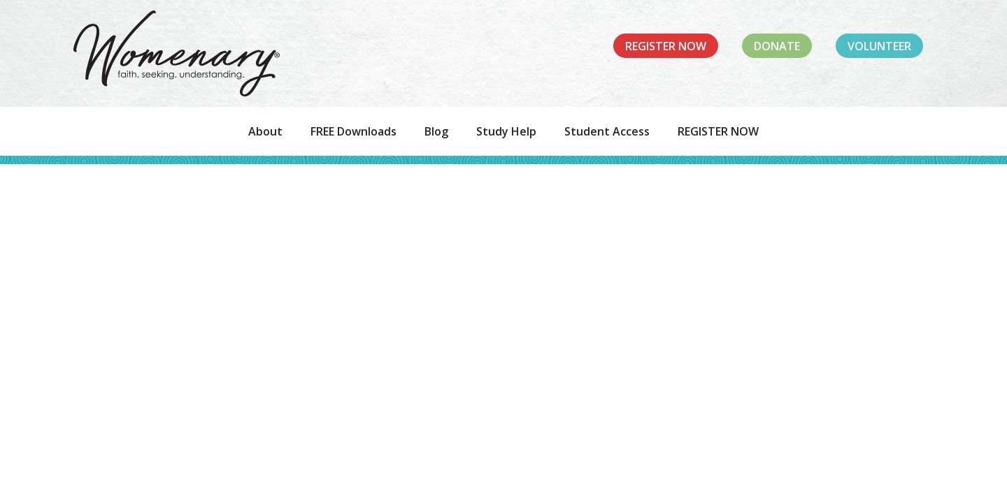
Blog (436, 131)
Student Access (607, 131)
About (265, 131)
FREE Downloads (353, 131)
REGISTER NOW (718, 131)
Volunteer (879, 46)
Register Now (665, 46)
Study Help (506, 131)
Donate (777, 46)
